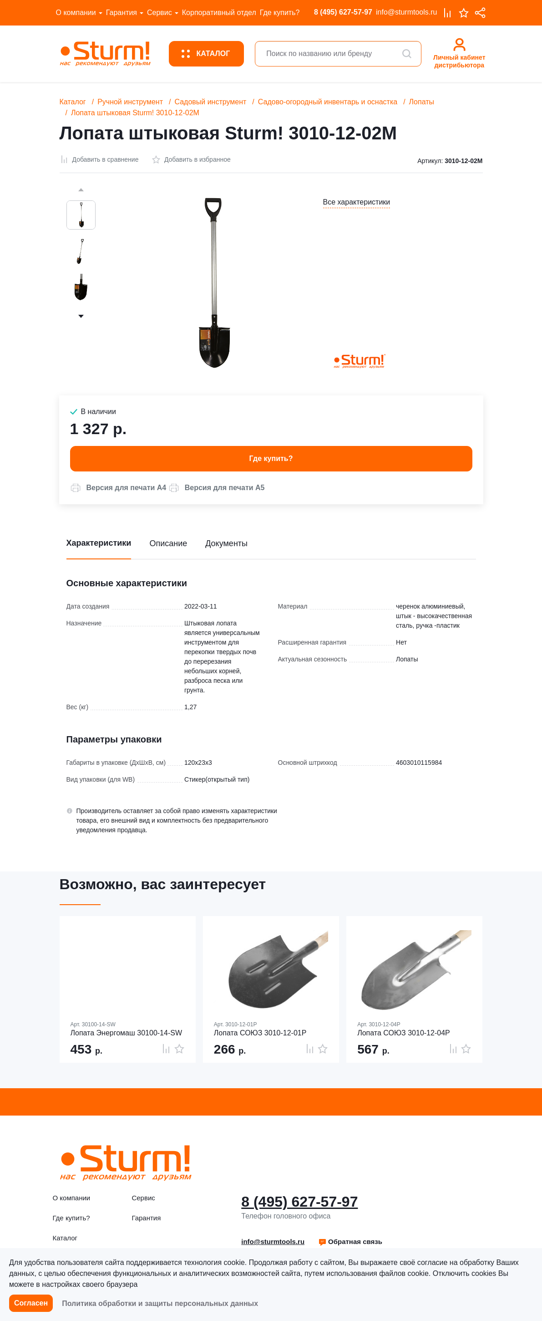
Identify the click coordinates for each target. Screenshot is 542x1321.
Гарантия (121, 12)
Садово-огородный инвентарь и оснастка (327, 102)
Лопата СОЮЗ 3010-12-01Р (260, 1033)
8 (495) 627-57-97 (343, 12)
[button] (118, 487)
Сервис (159, 12)
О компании (76, 12)
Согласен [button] (31, 1303)
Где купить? (280, 12)
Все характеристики (356, 202)
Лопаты (421, 102)
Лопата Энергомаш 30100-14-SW (126, 1033)
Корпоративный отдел (219, 12)
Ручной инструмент (130, 102)
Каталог (73, 102)
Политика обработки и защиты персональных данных (160, 1303)
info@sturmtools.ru (406, 12)
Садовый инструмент (210, 102)
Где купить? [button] (271, 458)
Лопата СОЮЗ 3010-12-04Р (403, 1033)
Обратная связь (350, 1241)
